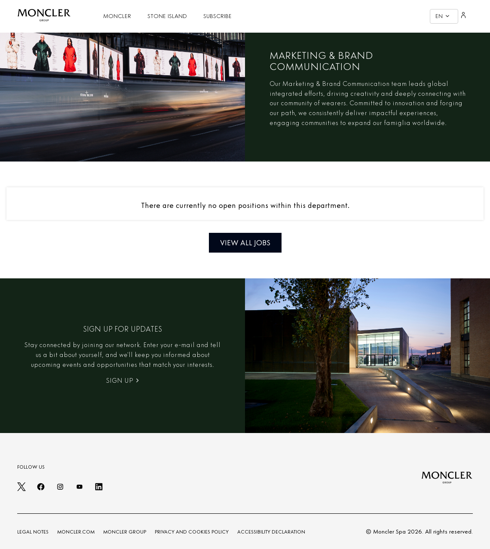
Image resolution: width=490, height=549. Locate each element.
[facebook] (41, 489)
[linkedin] (99, 489)
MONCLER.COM (76, 532)
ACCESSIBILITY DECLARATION (271, 532)
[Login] (463, 16)
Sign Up (122, 380)
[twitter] (21, 489)
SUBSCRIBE (217, 16)
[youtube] (79, 489)
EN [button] (442, 16)
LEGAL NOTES (33, 532)
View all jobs (245, 242)
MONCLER (117, 16)
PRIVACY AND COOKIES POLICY (192, 532)
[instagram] (60, 489)
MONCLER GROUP (124, 532)
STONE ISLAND (167, 16)
